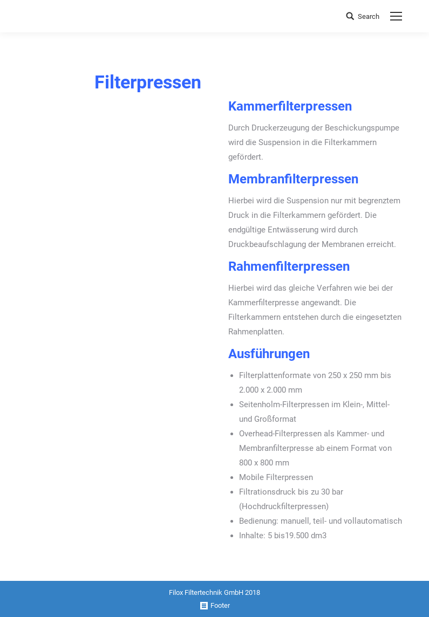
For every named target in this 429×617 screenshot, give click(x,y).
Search (368, 16)
